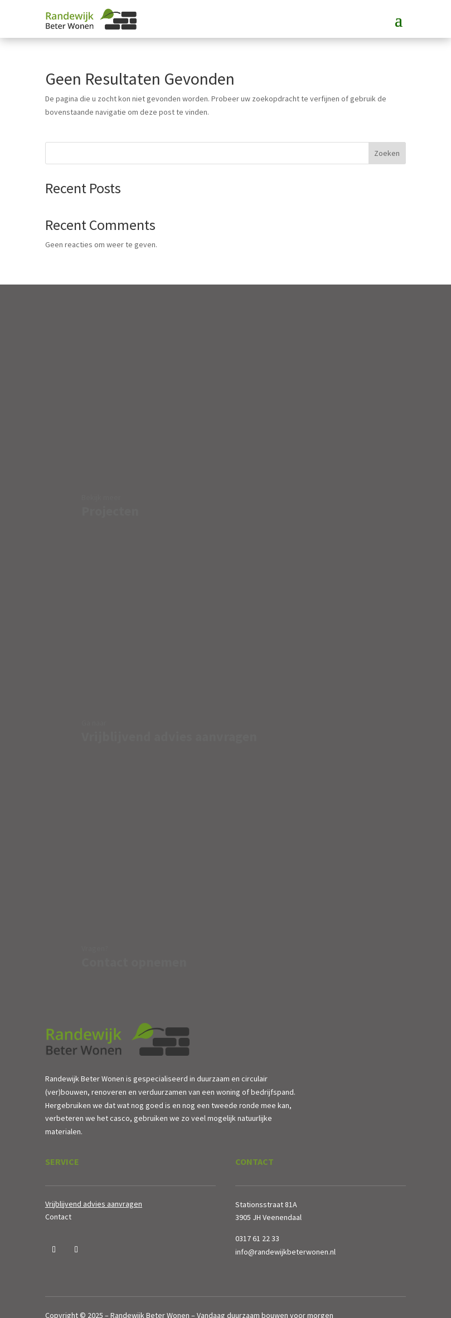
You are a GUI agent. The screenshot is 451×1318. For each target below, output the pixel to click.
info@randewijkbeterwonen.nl (285, 1252)
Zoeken (387, 153)
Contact (58, 1217)
